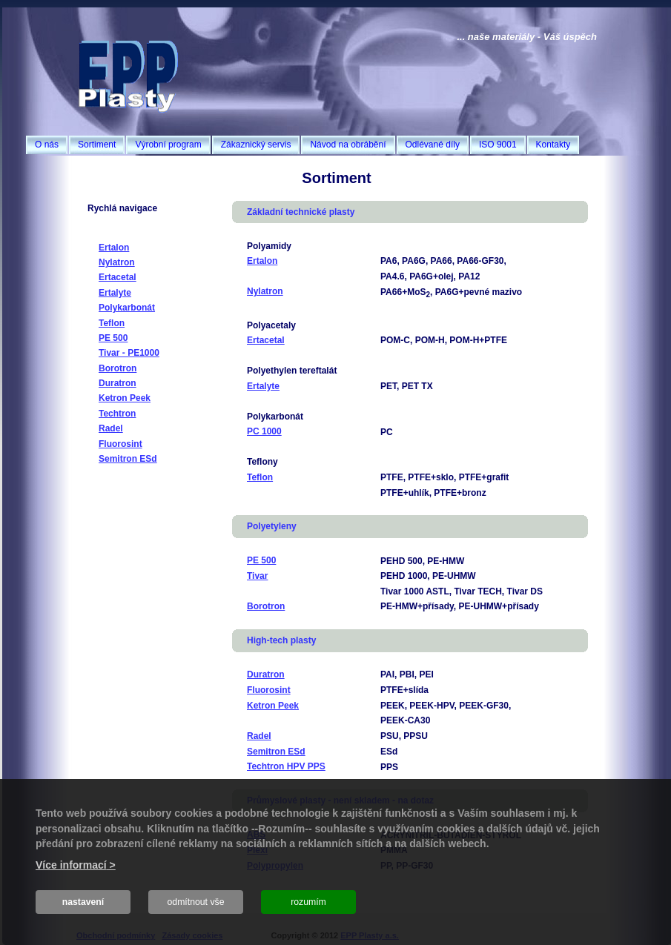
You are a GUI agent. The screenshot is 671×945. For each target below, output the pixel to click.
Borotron (117, 368)
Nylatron (117, 262)
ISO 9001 (498, 144)
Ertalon (114, 247)
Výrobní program (168, 144)
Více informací (71, 865)
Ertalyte (115, 293)
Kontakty (553, 144)
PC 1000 (264, 431)
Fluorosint (120, 444)
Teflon (112, 323)
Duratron (117, 383)
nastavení (83, 902)
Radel (111, 428)
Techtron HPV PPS (286, 766)
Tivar (257, 576)
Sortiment (97, 144)
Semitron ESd (128, 459)
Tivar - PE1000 (129, 353)
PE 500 (113, 338)
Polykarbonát (127, 307)
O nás (47, 144)
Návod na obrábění (348, 144)
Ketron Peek (125, 398)
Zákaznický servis (256, 144)
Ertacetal (117, 277)
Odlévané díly (433, 144)
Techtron (117, 413)
